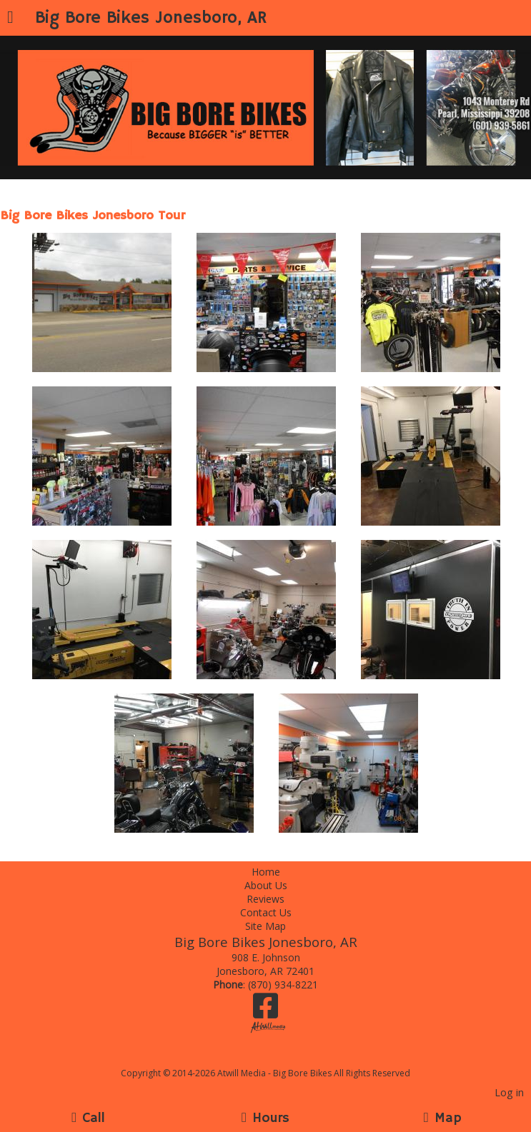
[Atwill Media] (278, 1057)
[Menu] (10, 18)
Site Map (265, 926)
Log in (509, 1092)
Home (266, 871)
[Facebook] (265, 1011)
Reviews (265, 899)
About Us (265, 885)
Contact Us (266, 912)
